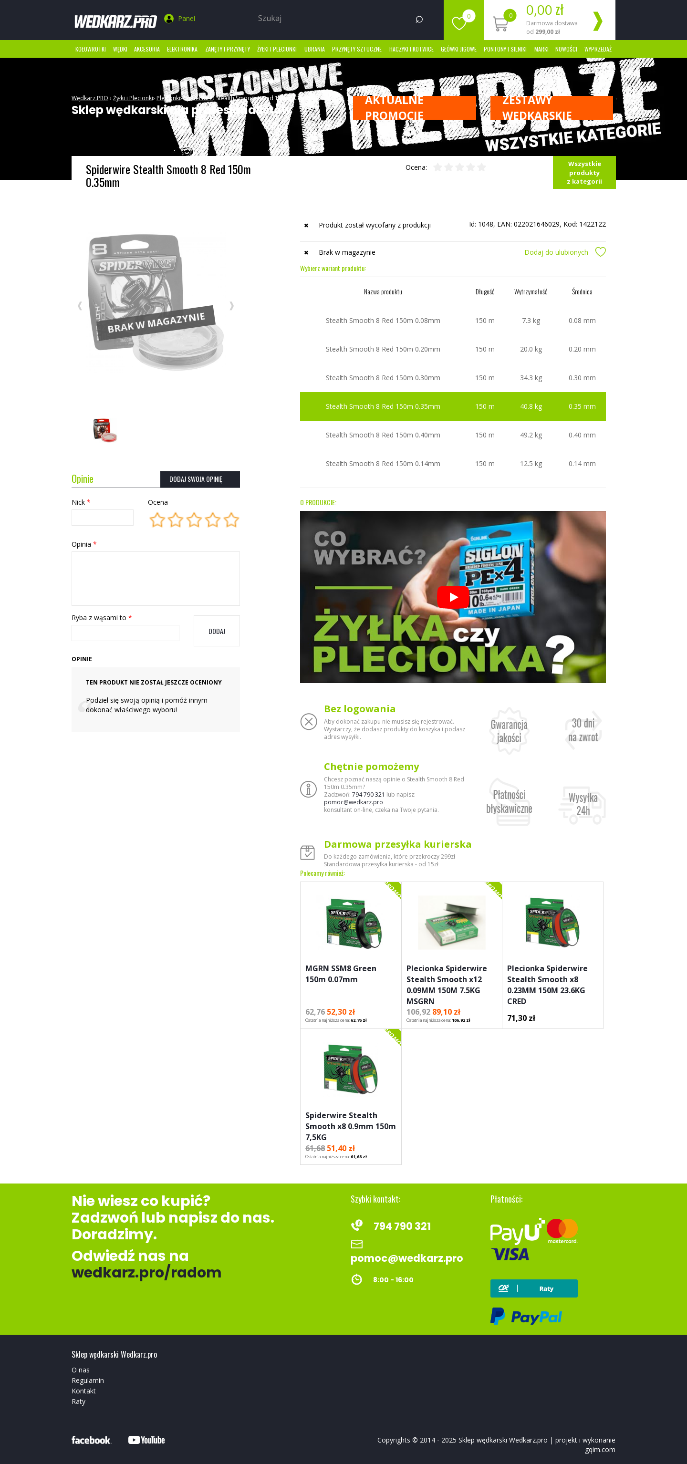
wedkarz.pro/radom (147, 1273)
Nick (81, 502)
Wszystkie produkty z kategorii (584, 172)
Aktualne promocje (394, 108)
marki (541, 49)
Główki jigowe (459, 49)
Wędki (120, 49)
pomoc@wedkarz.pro (353, 802)
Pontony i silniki (505, 49)
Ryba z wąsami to (102, 617)
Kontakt (84, 1390)
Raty (78, 1401)
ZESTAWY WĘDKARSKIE (537, 108)
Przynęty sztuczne (357, 49)
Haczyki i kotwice (411, 49)
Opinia (84, 544)
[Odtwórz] (453, 597)
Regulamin (88, 1380)
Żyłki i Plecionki (277, 49)
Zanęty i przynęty (227, 49)
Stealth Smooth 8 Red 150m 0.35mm (264, 98)
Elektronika (182, 49)
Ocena (158, 502)
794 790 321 (368, 794)
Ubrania (314, 49)
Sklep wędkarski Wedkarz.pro (503, 1439)
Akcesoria (147, 49)
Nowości (566, 49)
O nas (81, 1369)
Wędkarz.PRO (90, 98)
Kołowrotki (90, 49)
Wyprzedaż (598, 49)
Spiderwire (198, 98)
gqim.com (600, 1449)
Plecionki (168, 98)
